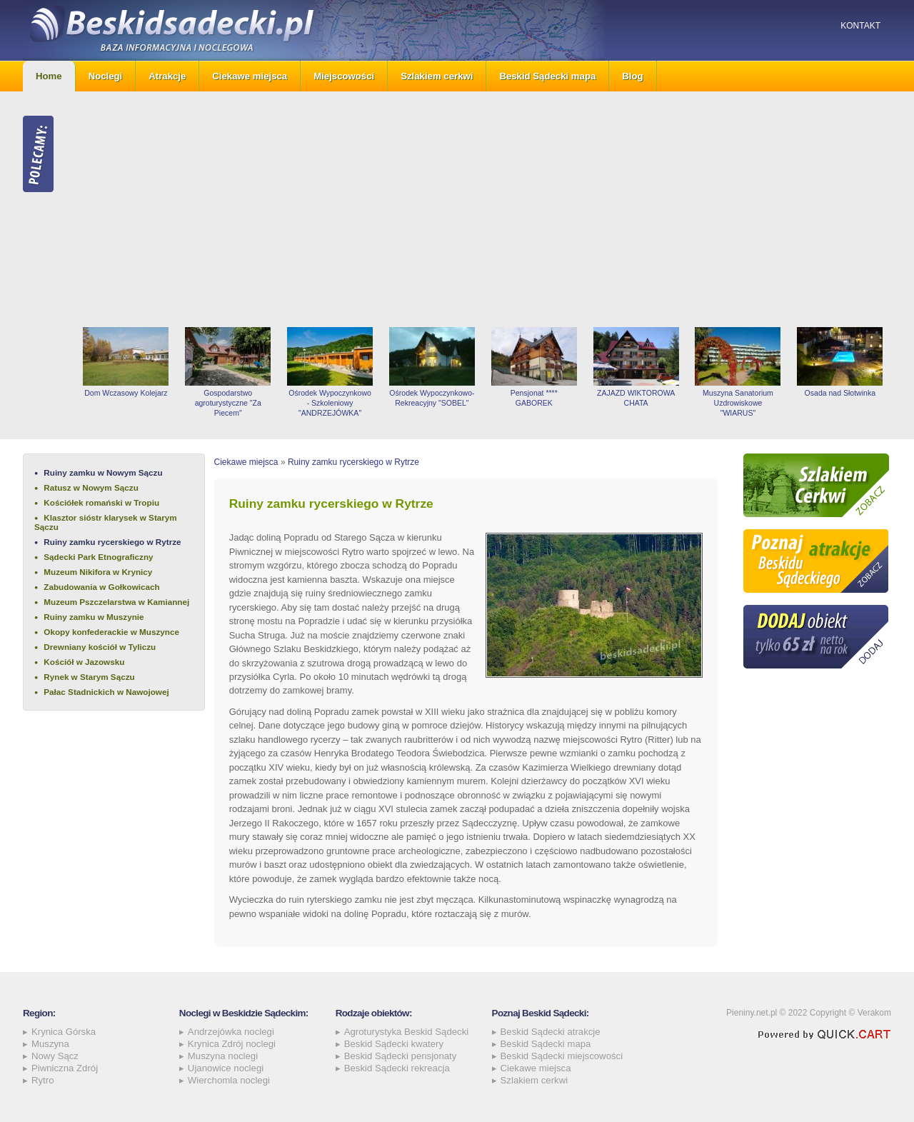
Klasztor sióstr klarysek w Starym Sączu (105, 522)
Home (49, 76)
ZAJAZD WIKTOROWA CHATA (636, 398)
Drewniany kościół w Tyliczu (100, 646)
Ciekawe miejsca (249, 76)
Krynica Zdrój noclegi (232, 1043)
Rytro (42, 1080)
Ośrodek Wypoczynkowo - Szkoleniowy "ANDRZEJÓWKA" (329, 403)
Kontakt (860, 26)
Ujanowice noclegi (225, 1068)
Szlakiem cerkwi (437, 76)
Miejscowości (343, 76)
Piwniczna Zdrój (64, 1068)
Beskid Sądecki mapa (547, 76)
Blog (632, 76)
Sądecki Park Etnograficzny (98, 556)
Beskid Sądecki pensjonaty (400, 1056)
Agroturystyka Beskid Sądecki (406, 1031)
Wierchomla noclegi (229, 1080)
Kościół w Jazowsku (84, 661)
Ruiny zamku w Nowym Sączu (103, 472)
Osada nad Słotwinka (840, 393)
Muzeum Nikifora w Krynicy (98, 571)
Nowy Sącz (55, 1056)
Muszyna (50, 1043)
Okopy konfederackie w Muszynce (111, 631)
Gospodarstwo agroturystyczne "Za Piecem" (228, 403)
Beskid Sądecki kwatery (393, 1043)
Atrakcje (167, 76)
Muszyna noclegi (223, 1056)
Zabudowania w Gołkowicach (101, 586)
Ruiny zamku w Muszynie (94, 616)
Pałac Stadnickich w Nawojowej (106, 691)
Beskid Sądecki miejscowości (562, 1056)
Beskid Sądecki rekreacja (397, 1068)
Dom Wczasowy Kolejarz (125, 393)
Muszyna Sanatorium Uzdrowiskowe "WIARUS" (738, 403)
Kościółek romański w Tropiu (101, 502)
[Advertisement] (483, 209)
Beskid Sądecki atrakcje (551, 1031)
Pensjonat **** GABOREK (534, 398)
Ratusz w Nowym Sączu (91, 487)
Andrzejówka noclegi (231, 1031)
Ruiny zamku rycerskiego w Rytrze (112, 541)
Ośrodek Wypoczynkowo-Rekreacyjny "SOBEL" (431, 398)
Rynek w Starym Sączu (89, 676)
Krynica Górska (63, 1031)
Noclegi (106, 76)
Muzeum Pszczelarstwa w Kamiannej (116, 601)
